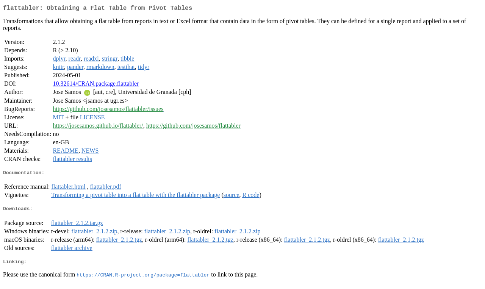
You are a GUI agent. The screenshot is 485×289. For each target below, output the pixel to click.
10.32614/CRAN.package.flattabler (96, 85)
